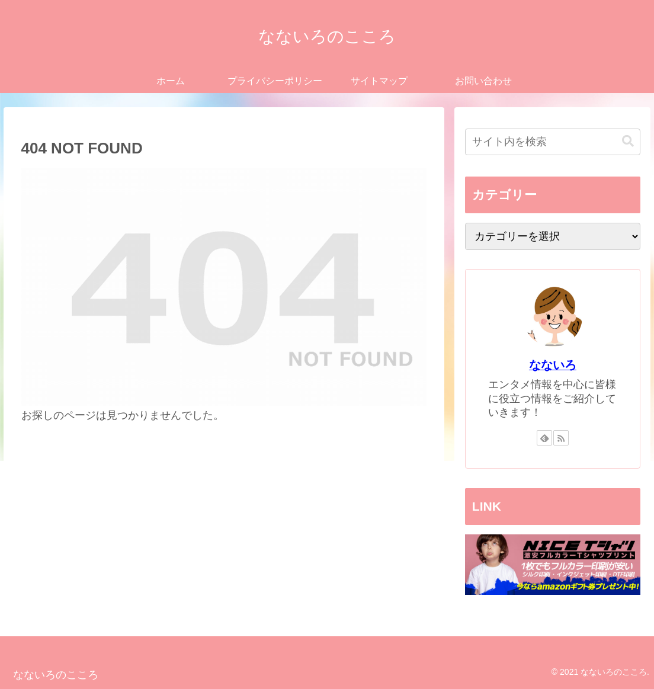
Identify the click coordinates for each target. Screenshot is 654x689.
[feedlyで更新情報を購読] (544, 438)
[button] (628, 141)
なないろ (552, 364)
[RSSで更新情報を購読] (561, 438)
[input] (552, 142)
